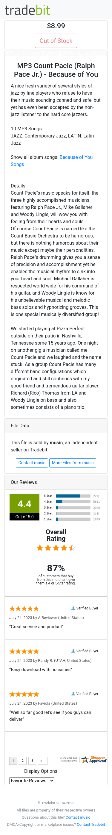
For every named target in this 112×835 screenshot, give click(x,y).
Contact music (32, 462)
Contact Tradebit (91, 824)
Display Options (40, 771)
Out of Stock (56, 40)
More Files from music (73, 462)
